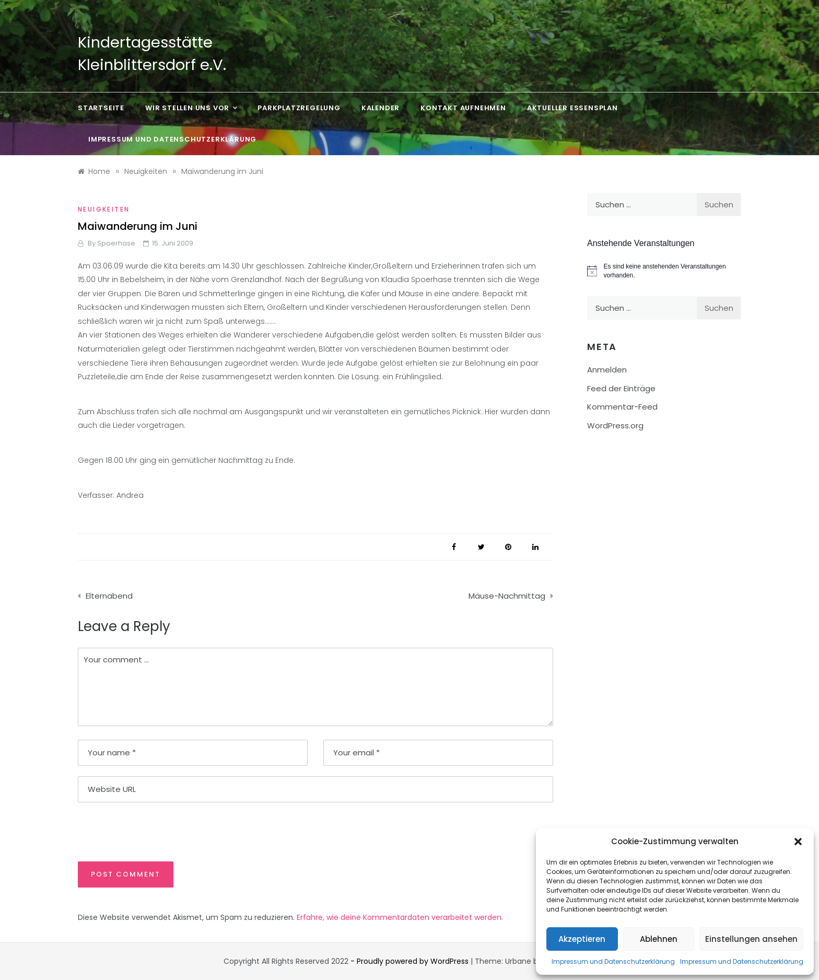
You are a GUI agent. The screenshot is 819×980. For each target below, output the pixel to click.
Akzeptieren (581, 939)
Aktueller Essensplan (572, 108)
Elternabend (109, 595)
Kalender (380, 108)
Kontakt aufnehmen (463, 108)
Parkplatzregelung (299, 108)
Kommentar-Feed (622, 406)
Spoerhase (116, 243)
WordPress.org (615, 425)
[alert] (664, 270)
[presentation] (149, 831)
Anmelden (607, 369)
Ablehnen (658, 939)
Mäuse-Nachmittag (507, 595)
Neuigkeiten (104, 209)
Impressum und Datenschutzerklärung (613, 961)
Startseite (101, 108)
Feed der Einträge (621, 388)
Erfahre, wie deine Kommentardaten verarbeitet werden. (400, 917)
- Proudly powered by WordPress (410, 961)
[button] (798, 841)
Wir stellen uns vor (191, 108)
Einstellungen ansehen (751, 939)
